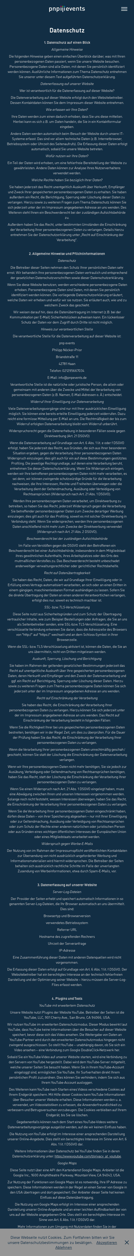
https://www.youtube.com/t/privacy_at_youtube (88, 1156)
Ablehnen (63, 1247)
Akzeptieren (106, 1242)
